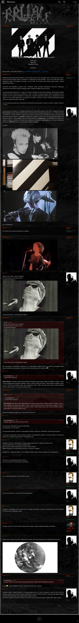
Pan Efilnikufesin (9, 375)
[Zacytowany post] (11, 322)
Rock (59, 606)
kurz (6, 322)
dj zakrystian (8, 580)
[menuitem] (76, 611)
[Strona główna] (3, 2)
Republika (11, 2)
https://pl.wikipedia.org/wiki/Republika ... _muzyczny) (35, 71)
